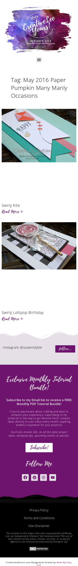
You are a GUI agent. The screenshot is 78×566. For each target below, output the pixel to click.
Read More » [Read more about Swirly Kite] (12, 212)
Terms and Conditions (39, 518)
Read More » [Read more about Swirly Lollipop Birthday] (12, 319)
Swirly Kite (11, 205)
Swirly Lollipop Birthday (23, 312)
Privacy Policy (39, 510)
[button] (39, 60)
